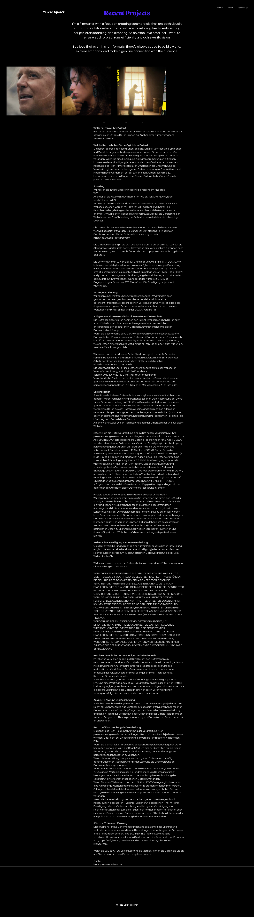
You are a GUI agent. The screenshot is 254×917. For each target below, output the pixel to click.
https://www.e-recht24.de (107, 864)
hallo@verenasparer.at (143, 375)
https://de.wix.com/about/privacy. (111, 238)
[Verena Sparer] (53, 12)
